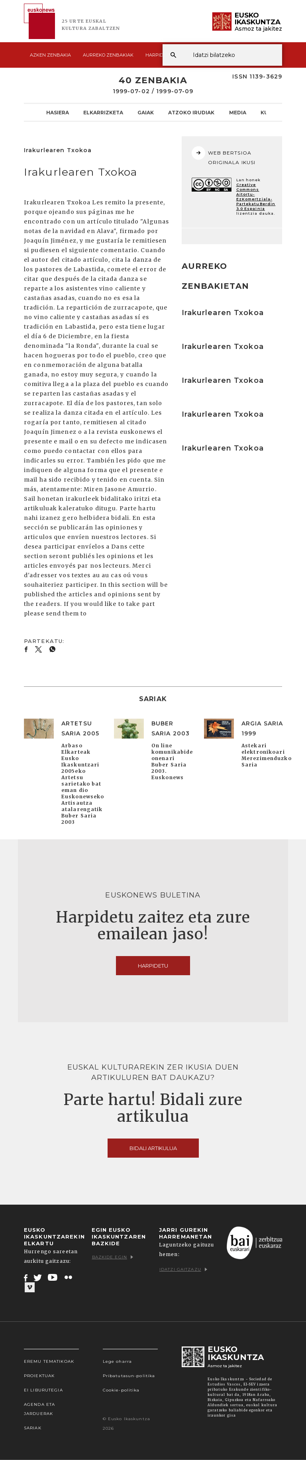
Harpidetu (158, 55)
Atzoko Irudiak (191, 112)
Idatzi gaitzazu (183, 1269)
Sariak (32, 1428)
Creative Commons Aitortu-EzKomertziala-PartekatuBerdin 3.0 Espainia (256, 196)
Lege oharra (117, 1361)
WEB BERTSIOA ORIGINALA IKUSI (224, 155)
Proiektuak (39, 1375)
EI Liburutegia (43, 1390)
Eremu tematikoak (49, 1361)
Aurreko (108, 55)
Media (237, 112)
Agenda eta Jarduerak (39, 1409)
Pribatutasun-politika (129, 1375)
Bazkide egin (112, 1257)
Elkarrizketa (103, 112)
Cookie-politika (121, 1390)
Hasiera (57, 112)
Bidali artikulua (153, 1148)
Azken (50, 55)
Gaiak (145, 112)
